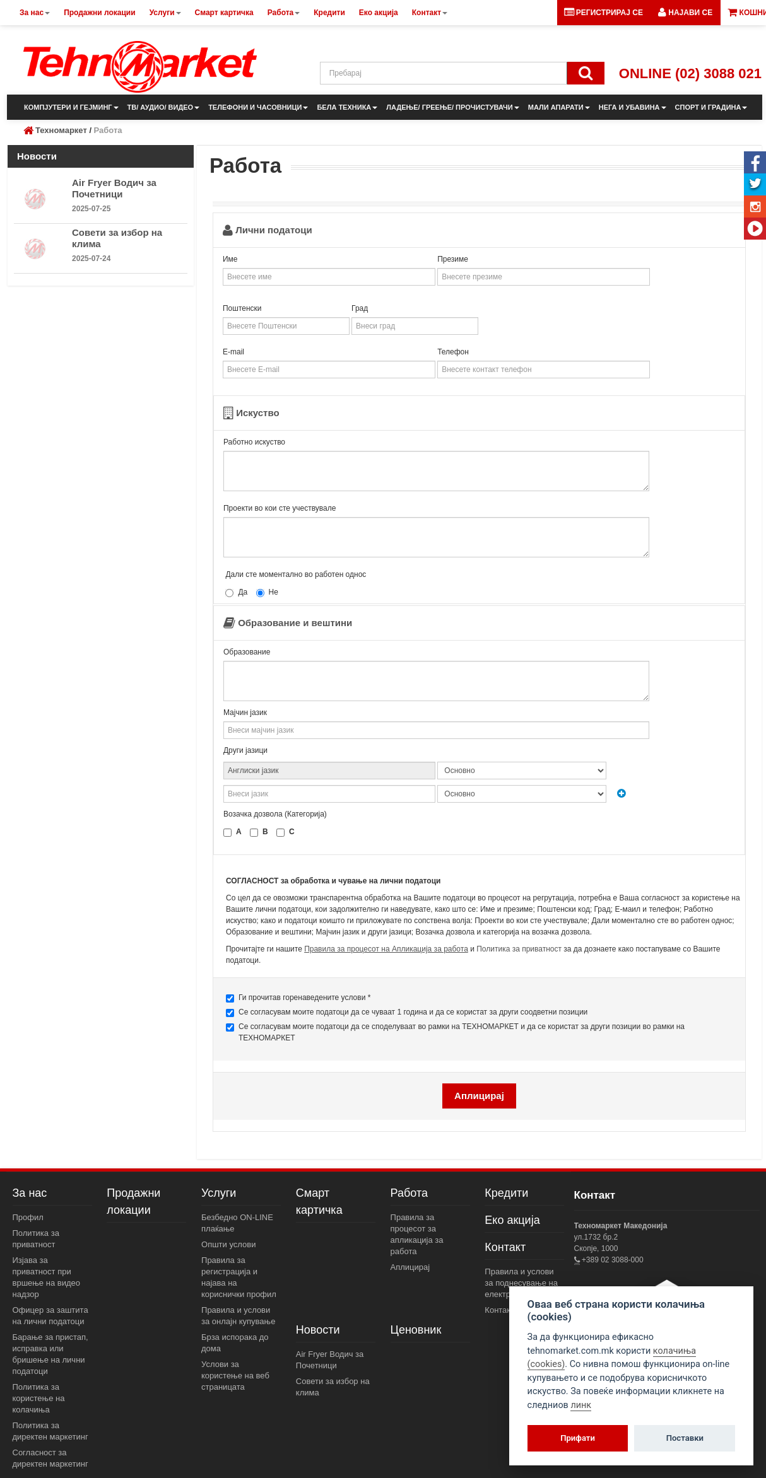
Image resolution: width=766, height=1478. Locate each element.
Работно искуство (254, 442)
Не (267, 592)
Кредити (506, 1193)
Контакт (505, 1247)
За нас (30, 1193)
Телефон (453, 351)
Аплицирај (410, 1267)
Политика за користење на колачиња (39, 1398)
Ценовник (416, 1330)
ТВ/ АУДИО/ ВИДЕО (163, 107)
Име (230, 259)
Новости (318, 1330)
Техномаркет (61, 130)
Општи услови (228, 1244)
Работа (409, 1193)
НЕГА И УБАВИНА (632, 107)
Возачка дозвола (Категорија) (275, 814)
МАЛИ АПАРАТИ (559, 107)
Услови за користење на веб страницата (235, 1375)
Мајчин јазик (245, 712)
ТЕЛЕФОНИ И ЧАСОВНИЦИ (258, 107)
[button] (685, 12)
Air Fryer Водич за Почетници (114, 188)
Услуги (218, 1193)
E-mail (233, 351)
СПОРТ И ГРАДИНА (711, 107)
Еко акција (512, 1220)
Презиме (452, 259)
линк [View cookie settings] (580, 1405)
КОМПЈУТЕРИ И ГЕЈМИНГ (71, 107)
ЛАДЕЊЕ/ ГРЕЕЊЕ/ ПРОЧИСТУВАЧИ (452, 107)
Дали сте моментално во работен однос (295, 574)
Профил (28, 1217)
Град (359, 308)
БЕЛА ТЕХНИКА (347, 107)
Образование (246, 652)
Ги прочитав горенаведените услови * (298, 998)
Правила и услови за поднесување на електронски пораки (522, 1283)
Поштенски (242, 308)
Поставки (685, 1438)
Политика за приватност (519, 949)
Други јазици (245, 750)
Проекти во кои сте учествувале (279, 508)
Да (236, 592)
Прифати (577, 1438)
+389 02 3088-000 (612, 1259)
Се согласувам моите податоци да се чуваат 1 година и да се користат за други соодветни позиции (406, 1012)
